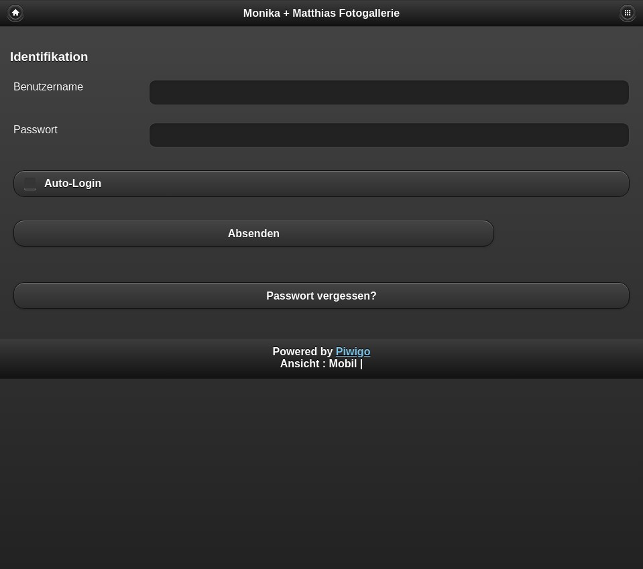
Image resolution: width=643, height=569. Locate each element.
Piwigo (353, 351)
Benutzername (48, 86)
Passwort (35, 129)
